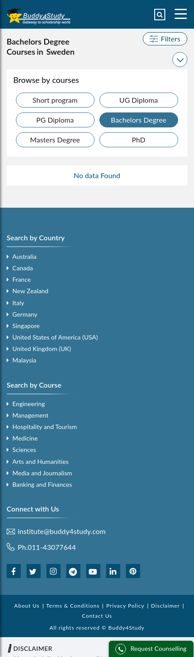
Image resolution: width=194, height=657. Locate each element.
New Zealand (30, 291)
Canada (22, 268)
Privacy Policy (125, 605)
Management (30, 415)
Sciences (24, 449)
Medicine (25, 438)
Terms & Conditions (73, 605)
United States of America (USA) (55, 337)
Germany (25, 314)
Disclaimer (165, 605)
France (21, 279)
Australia (24, 256)
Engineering (28, 403)
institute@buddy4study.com (62, 531)
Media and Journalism (42, 473)
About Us (26, 605)
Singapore (26, 325)
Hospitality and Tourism (44, 426)
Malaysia (24, 360)
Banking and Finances (42, 484)
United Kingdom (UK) (41, 348)
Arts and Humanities (40, 461)
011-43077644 (52, 547)
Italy (18, 302)
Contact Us (97, 615)
